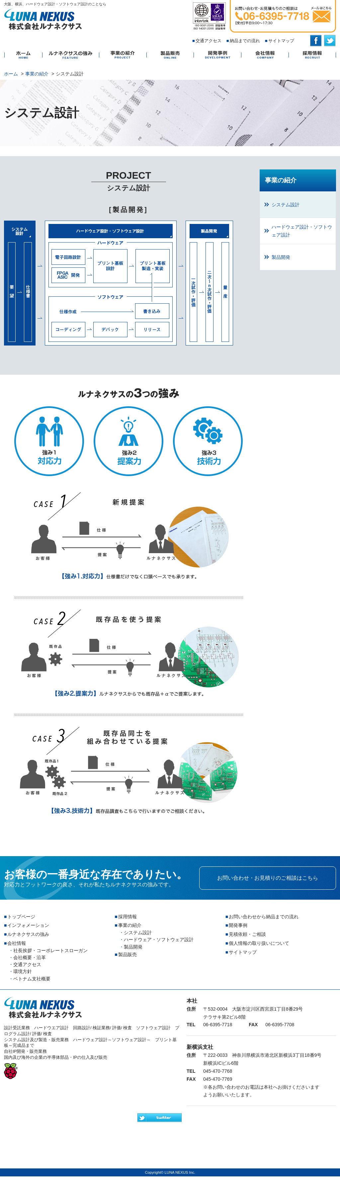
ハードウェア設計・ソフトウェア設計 (111, 283)
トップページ (21, 916)
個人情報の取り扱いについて (259, 943)
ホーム (23, 55)
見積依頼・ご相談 (247, 934)
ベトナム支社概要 (31, 978)
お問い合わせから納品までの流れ (263, 916)
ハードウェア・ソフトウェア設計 (159, 939)
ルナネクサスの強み (70, 55)
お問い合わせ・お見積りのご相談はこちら (267, 878)
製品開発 (209, 283)
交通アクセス (208, 40)
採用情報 (312, 55)
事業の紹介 (122, 55)
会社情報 (265, 55)
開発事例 (217, 55)
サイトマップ (281, 40)
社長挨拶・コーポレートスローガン (50, 950)
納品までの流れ (245, 40)
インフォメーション (28, 925)
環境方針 (22, 971)
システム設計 (20, 283)
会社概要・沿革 (29, 957)
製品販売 (170, 55)
